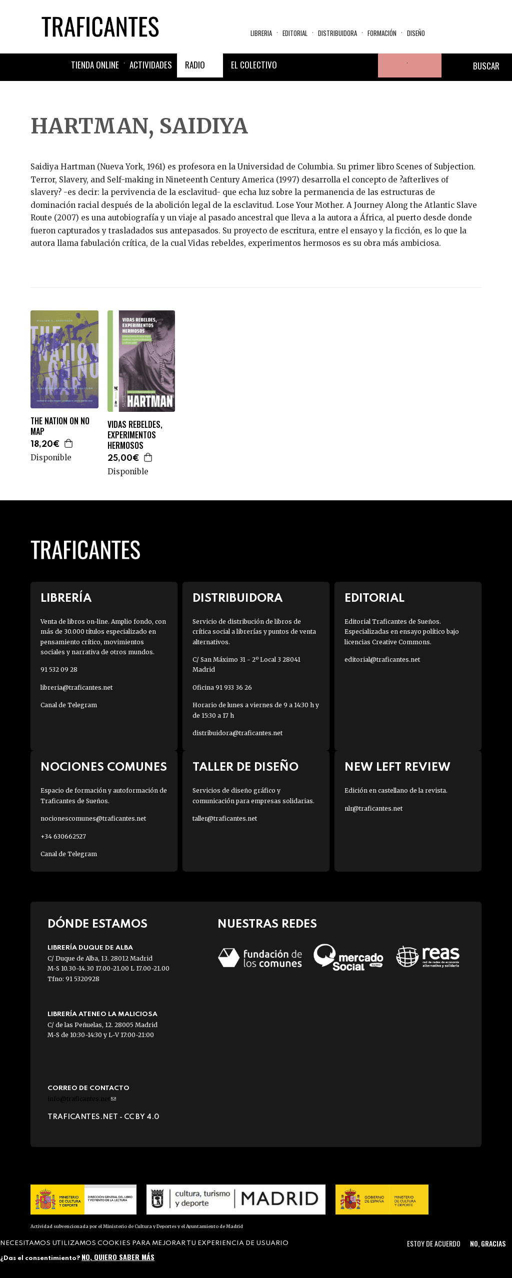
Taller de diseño (245, 767)
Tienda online (95, 64)
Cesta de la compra (424, 65)
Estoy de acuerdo (433, 1243)
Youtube (366, 65)
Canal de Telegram (68, 705)
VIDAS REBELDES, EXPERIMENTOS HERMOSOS (135, 434)
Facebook (294, 65)
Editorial (295, 33)
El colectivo (254, 64)
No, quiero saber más (118, 1257)
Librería (66, 598)
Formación (382, 33)
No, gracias (488, 1243)
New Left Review (397, 767)
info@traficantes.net (82, 1099)
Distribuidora (337, 33)
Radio (195, 64)
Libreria (261, 33)
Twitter (318, 65)
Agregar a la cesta (69, 443)
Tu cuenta (390, 65)
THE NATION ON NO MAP (60, 426)
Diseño (416, 33)
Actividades (151, 64)
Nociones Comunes (103, 767)
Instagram (342, 65)
